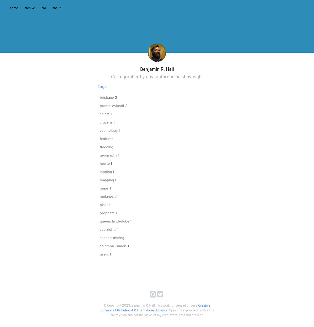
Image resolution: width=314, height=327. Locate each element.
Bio (43, 8)
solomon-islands (114, 246)
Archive (29, 8)
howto (105, 164)
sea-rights (108, 230)
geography (109, 155)
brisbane (107, 98)
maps (105, 188)
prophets (108, 213)
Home (12, 8)
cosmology (109, 131)
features (107, 139)
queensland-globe (115, 221)
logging (106, 172)
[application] (157, 26)
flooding (107, 147)
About (56, 8)
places (105, 205)
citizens (107, 122)
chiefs (105, 114)
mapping (107, 180)
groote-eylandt (112, 106)
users (105, 254)
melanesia (108, 197)
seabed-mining (112, 238)
